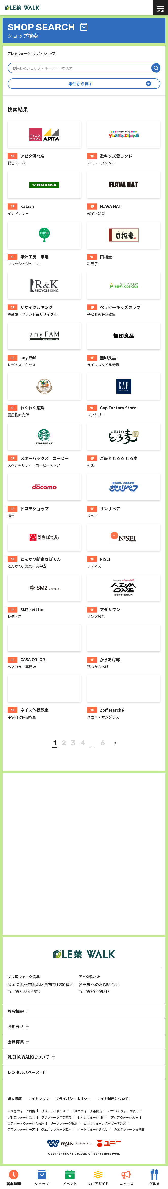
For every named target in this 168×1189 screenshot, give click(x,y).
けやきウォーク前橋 (21, 1111)
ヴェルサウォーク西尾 (56, 1129)
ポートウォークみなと (93, 1129)
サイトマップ (38, 1098)
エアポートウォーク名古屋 (26, 1123)
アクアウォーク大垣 (124, 1117)
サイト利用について (113, 1098)
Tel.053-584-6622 (24, 991)
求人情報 (15, 1098)
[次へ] (115, 743)
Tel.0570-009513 (94, 991)
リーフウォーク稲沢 (63, 1123)
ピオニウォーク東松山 (86, 1111)
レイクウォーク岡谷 (91, 1117)
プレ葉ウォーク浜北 (21, 1117)
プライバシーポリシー (73, 1098)
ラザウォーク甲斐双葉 (56, 1117)
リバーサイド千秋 (53, 1111)
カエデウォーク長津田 (129, 1129)
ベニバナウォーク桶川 (123, 1111)
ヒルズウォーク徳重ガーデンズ (104, 1123)
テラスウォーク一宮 (21, 1129)
